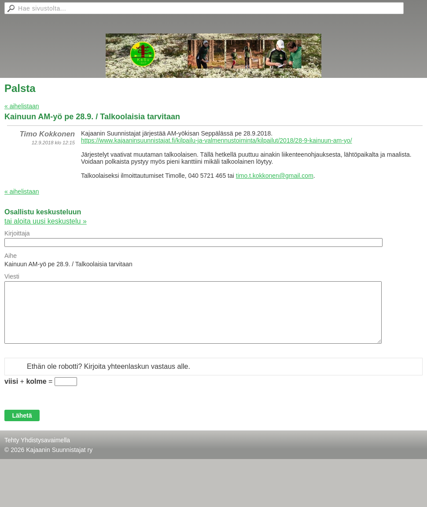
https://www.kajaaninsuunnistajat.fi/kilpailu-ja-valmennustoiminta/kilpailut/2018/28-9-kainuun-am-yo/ (216, 140)
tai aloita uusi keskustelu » (45, 221)
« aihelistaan (21, 106)
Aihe (10, 255)
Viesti (11, 276)
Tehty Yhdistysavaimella (37, 440)
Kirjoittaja (17, 233)
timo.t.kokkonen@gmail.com (274, 175)
